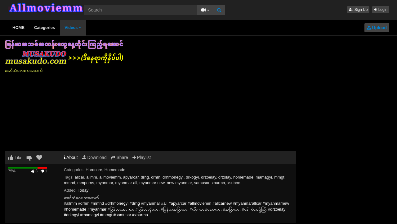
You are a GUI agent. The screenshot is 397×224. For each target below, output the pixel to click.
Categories (44, 27)
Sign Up (358, 9)
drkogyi (192, 177)
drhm (155, 177)
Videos (73, 27)
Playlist (141, 157)
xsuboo (233, 182)
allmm (91, 177)
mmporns (85, 182)
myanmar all (126, 182)
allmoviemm (110, 177)
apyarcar (131, 177)
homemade (243, 177)
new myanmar (179, 182)
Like (15, 157)
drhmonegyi (173, 177)
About (71, 157)
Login (380, 9)
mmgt (279, 177)
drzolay (224, 177)
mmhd (69, 182)
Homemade (115, 169)
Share (119, 157)
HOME (18, 27)
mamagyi (264, 177)
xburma (218, 182)
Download (94, 157)
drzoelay (208, 177)
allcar (79, 177)
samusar (201, 182)
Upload (377, 27)
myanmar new (152, 182)
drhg (145, 177)
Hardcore (94, 169)
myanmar (104, 182)
